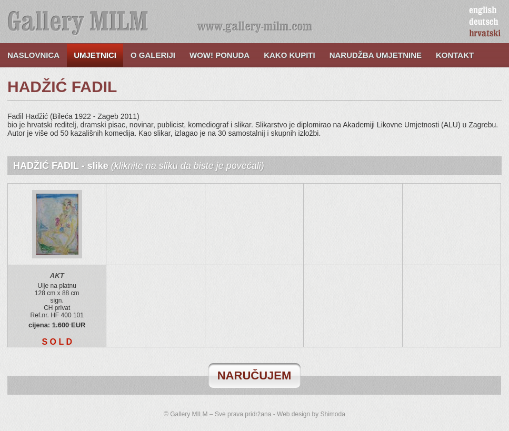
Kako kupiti (289, 55)
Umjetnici (95, 55)
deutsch (483, 22)
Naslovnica (33, 55)
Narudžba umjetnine (376, 55)
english (482, 10)
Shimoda (333, 414)
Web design (293, 414)
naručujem (254, 375)
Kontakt (455, 55)
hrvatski (485, 33)
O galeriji (153, 55)
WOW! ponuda (219, 55)
